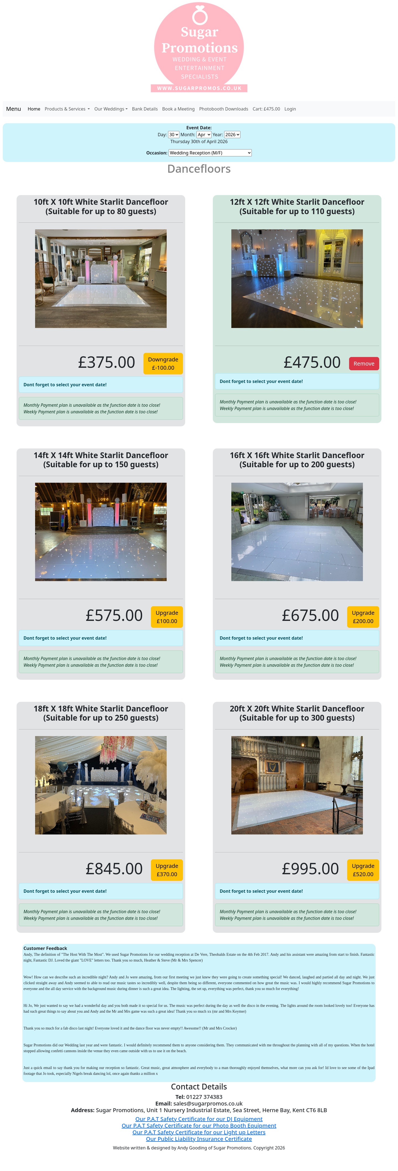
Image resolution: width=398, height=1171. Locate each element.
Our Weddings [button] (109, 109)
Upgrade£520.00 (363, 870)
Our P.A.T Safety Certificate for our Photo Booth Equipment (199, 1125)
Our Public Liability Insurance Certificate (199, 1139)
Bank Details (145, 109)
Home (34, 109)
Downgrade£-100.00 (163, 363)
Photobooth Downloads (223, 109)
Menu (13, 108)
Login (290, 109)
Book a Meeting (178, 109)
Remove (364, 363)
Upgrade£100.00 (167, 617)
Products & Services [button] (66, 109)
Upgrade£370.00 (167, 870)
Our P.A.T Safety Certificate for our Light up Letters (198, 1132)
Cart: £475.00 (266, 109)
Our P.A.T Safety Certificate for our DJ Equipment (199, 1119)
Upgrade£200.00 (363, 617)
